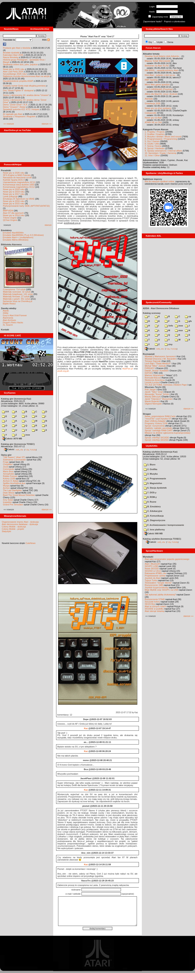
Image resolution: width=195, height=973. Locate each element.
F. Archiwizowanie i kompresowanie (164, 525)
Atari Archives (9, 320)
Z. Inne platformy (154, 529)
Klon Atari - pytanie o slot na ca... (160, 75)
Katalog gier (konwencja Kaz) (16, 399)
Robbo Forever (10, 476)
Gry (150, 42)
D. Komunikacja (154, 516)
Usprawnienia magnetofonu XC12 (19, 182)
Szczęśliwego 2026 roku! (15, 74)
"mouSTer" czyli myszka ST (158, 418)
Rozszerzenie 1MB (154, 585)
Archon (6, 488)
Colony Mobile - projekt (13, 529)
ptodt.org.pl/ (63, 371)
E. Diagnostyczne (154, 520)
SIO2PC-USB (151, 566)
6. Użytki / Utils (152, 143)
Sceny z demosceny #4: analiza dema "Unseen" (26, 95)
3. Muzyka (151, 474)
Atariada (149, 99)
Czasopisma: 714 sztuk (14, 289)
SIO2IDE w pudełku (154, 609)
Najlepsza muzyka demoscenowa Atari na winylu (26, 76)
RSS (46, 40)
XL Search (8, 325)
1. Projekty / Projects (155, 132)
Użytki (160, 42)
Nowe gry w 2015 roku (13, 203)
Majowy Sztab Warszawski (157, 61)
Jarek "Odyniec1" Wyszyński (158, 399)
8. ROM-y (150, 497)
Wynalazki (148, 557)
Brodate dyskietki (11, 52)
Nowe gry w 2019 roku (13, 192)
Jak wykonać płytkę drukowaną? (160, 594)
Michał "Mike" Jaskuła (155, 366)
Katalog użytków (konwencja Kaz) (160, 452)
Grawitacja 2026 (153, 103)
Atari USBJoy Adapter (155, 421)
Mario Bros (8, 471)
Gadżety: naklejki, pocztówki (158, 428)
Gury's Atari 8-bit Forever (15, 315)
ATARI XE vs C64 (153, 122)
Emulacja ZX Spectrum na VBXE (18, 199)
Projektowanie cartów (155, 575)
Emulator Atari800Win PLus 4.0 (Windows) (23, 235)
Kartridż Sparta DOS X (14, 180)
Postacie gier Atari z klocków (16, 48)
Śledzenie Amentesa (154, 380)
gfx (188, 321)
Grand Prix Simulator (13, 504)
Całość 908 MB (153, 533)
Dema (170, 42)
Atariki (6, 310)
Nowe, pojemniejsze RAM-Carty (160, 416)
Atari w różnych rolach (155, 606)
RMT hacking (151, 80)
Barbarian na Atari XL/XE (157, 65)
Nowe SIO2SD (152, 568)
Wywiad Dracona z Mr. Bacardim (160, 359)
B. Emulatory (152, 506)
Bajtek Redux (9, 303)
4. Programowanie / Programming (161, 139)
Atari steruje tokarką (154, 611)
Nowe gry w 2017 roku (13, 194)
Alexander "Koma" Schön (157, 394)
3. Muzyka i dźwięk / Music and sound (163, 136)
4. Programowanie (155, 478)
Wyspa (6, 485)
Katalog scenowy (152, 313)
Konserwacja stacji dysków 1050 (18, 184)
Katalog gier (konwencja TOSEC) (18, 444)
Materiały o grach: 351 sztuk (16, 299)
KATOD (148, 373)
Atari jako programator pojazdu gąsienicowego (167, 559)
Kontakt (5, 329)
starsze (48, 225)
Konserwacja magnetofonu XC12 (19, 187)
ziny (168, 344)
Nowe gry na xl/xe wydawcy (158, 108)
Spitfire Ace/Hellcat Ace (14, 483)
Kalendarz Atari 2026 (13, 55)
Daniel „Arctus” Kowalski (156, 370)
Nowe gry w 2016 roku (13, 201)
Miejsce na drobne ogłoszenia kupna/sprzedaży (167, 433)
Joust (5, 467)
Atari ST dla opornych (13, 213)
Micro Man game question (157, 84)
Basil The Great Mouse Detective (19, 495)
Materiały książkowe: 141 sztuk (18, 294)
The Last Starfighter (12, 490)
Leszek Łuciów (152, 382)
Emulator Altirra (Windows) (15, 240)
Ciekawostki (150, 113)
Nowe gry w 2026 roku (13, 69)
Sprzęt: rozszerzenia (154, 426)
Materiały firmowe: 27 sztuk (16, 296)
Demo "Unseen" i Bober (14, 107)
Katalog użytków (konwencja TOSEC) (162, 539)
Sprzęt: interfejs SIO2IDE (157, 437)
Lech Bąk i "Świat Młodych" (158, 363)
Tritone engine (10, 218)
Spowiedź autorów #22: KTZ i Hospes (21, 109)
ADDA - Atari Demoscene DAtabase (161, 308)
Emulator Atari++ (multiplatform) (18, 237)
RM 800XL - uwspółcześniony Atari (161, 70)
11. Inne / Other (152, 155)
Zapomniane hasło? (152, 21)
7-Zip (27, 450)
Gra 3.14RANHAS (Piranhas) (159, 89)
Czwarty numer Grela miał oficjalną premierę (24, 86)
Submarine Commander (14, 459)
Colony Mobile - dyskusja (14, 526)
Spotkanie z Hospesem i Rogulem (19, 116)
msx (179, 330)
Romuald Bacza (152, 377)
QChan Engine (10, 220)
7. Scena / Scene (153, 146)
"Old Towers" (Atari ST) (14, 457)
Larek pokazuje (10, 196)
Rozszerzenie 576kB (155, 599)
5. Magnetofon (153, 483)
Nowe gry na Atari (153, 117)
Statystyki (6, 531)
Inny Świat (8, 500)
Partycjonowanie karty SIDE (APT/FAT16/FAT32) (26, 206)
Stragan (147, 414)
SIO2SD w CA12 (153, 571)
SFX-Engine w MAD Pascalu (17, 175)
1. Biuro (149, 464)
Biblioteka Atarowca (11, 244)
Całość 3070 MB (12, 438)
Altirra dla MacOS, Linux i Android (161, 94)
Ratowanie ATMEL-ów (155, 573)
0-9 (5, 411)
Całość (9, 449)
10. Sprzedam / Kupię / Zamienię (160, 153)
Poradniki (6, 170)
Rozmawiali (149, 354)
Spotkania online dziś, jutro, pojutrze (20, 64)
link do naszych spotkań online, (160, 181)
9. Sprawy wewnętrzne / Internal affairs (163, 151)
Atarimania (8, 318)
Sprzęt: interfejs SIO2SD (156, 440)
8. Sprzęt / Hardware (155, 148)
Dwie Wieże (8, 493)
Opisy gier (6, 455)
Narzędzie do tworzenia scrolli (17, 177)
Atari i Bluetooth (152, 564)
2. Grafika (150, 469)
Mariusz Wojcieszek (154, 375)
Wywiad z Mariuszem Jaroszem (160, 356)
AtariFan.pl (127, 368)
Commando (8, 469)
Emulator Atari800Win (13, 232)
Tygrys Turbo (151, 580)
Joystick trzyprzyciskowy (156, 587)
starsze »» (47, 124)
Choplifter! (8, 464)
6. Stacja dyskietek (155, 488)
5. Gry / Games (152, 141)
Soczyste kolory (152, 601)
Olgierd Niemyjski (153, 403)
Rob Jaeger (150, 389)
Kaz (86, 728)
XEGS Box (150, 604)
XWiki (5, 313)
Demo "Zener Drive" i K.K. (15, 104)
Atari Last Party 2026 (13, 71)
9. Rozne (150, 502)
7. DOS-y (150, 492)
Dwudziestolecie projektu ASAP (18, 81)
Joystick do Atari (152, 578)
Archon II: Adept (11, 481)
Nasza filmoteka (10, 57)
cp (188, 316)
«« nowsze (9, 124)
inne (26, 435)
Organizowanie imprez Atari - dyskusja (20, 522)
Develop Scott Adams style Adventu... (163, 56)
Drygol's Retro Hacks (13, 322)
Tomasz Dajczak (153, 361)
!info (169, 325)
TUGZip (33, 450)
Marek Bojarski (152, 401)
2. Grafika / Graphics (155, 134)
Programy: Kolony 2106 (156, 423)
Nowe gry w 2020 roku (13, 189)
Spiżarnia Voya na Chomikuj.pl (17, 301)
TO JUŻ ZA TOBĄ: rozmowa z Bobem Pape (166, 385)
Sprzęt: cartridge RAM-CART (159, 430)
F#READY (150, 368)
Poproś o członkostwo (174, 21)
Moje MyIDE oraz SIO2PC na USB (161, 590)
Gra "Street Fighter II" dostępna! (18, 90)
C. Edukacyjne (153, 511)
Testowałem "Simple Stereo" (158, 583)
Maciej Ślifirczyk (152, 396)
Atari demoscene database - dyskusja (20, 524)
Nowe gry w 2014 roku (13, 215)
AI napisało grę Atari (12, 114)
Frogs (5, 462)
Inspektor (7, 502)
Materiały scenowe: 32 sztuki (17, 292)
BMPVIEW (8, 210)
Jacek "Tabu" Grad (154, 392)
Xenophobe (8, 474)
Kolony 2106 (9, 478)
